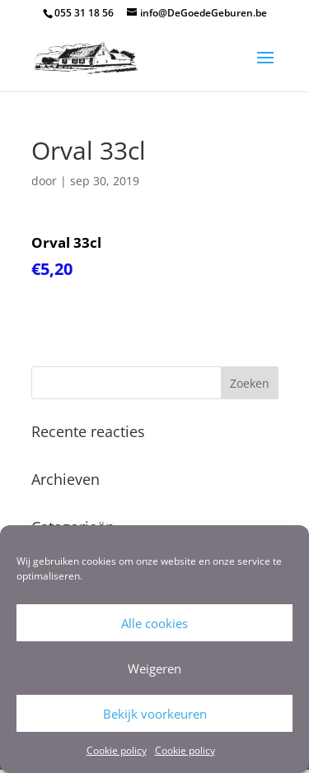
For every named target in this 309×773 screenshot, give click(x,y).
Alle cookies (154, 623)
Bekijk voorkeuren (155, 713)
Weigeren (154, 668)
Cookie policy (117, 750)
